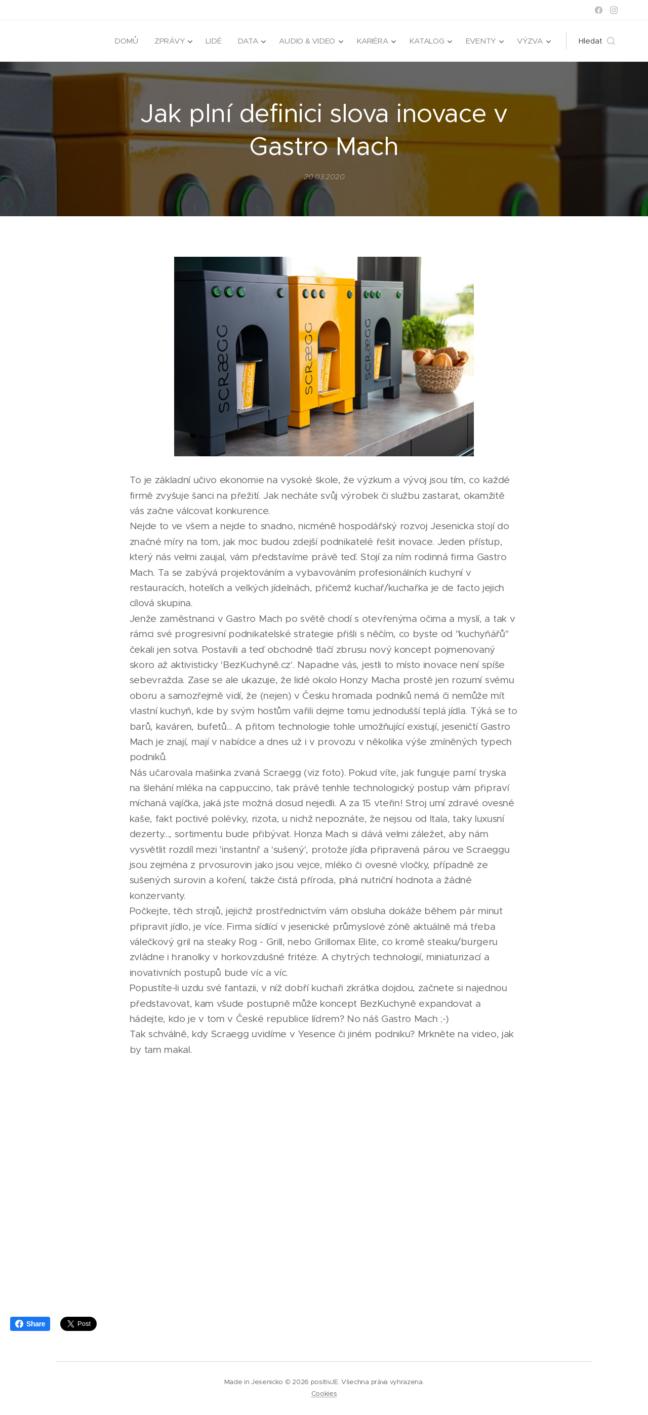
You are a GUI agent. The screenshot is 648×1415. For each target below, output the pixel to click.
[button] (597, 41)
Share (30, 1324)
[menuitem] (122, 41)
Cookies (324, 1393)
